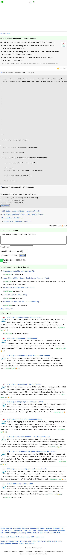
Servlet (36, 534)
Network (61, 532)
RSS (32, 539)
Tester (2, 543)
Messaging (53, 532)
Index (28, 539)
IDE (1, 532)
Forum (32, 545)
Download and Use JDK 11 (12, 218)
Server (29, 534)
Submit (22, 257)
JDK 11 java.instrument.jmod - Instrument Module (21, 211)
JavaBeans (17, 532)
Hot (7, 539)
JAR (30, 543)
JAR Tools (8, 532)
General (49, 530)
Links (60, 543)
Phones (15, 545)
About (12, 539)
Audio (2, 530)
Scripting (14, 534)
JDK (8, 34)
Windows (23, 543)
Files (39, 543)
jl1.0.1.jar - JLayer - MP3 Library (15, 296)
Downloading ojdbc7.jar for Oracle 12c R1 (18, 289)
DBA (17, 543)
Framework (34, 530)
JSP (34, 532)
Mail (46, 532)
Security (22, 534)
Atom (37, 539)
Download (5, 206)
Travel (21, 545)
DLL (34, 543)
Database (25, 530)
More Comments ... (7, 311)
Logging (40, 532)
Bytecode (17, 530)
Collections (20, 539)
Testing (49, 534)
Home (2, 34)
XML (58, 534)
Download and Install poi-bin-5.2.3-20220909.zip (21, 303)
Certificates (46, 543)
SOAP (42, 534)
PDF (2, 534)
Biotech (9, 530)
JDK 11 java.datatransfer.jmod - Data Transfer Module (22, 214)
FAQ (26, 545)
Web (54, 534)
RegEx (54, 543)
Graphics (56, 530)
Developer (10, 543)
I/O (62, 530)
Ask (42, 539)
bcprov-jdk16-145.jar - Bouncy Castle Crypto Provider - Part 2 (26, 280)
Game (42, 530)
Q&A (2, 545)
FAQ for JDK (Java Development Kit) (17, 221)
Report (7, 534)
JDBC (25, 532)
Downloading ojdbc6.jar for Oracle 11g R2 (18, 273)
